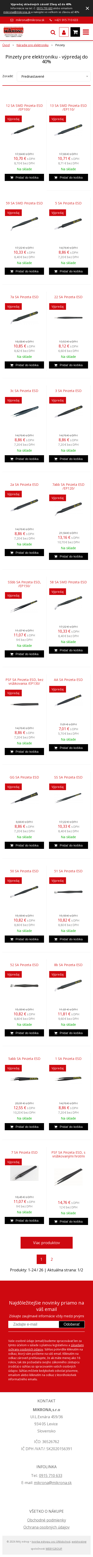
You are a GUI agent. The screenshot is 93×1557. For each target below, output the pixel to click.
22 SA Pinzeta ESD (68, 297)
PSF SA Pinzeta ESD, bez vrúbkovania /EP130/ (24, 681)
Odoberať (72, 1324)
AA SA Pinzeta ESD (68, 680)
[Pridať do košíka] (24, 177)
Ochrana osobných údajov (46, 1527)
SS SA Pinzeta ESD (68, 777)
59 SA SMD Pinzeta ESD (24, 203)
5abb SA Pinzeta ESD (24, 1059)
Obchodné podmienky (46, 1520)
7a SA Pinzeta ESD (24, 297)
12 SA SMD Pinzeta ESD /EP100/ (24, 107)
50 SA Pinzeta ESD (24, 871)
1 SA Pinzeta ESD (68, 1059)
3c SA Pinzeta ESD (24, 391)
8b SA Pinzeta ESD (68, 965)
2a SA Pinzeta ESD (24, 484)
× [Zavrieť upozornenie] (87, 8)
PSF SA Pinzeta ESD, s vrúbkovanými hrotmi (68, 1154)
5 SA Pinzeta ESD (68, 203)
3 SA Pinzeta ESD (68, 391)
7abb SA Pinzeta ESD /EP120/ (68, 486)
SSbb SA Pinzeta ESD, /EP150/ (24, 584)
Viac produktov (46, 1242)
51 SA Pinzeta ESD (68, 871)
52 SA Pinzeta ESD (24, 965)
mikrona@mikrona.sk (17, 12)
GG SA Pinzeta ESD (24, 777)
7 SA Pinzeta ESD (24, 1152)
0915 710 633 (45, 8)
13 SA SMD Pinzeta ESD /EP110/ (68, 107)
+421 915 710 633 (66, 20)
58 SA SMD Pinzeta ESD (68, 582)
